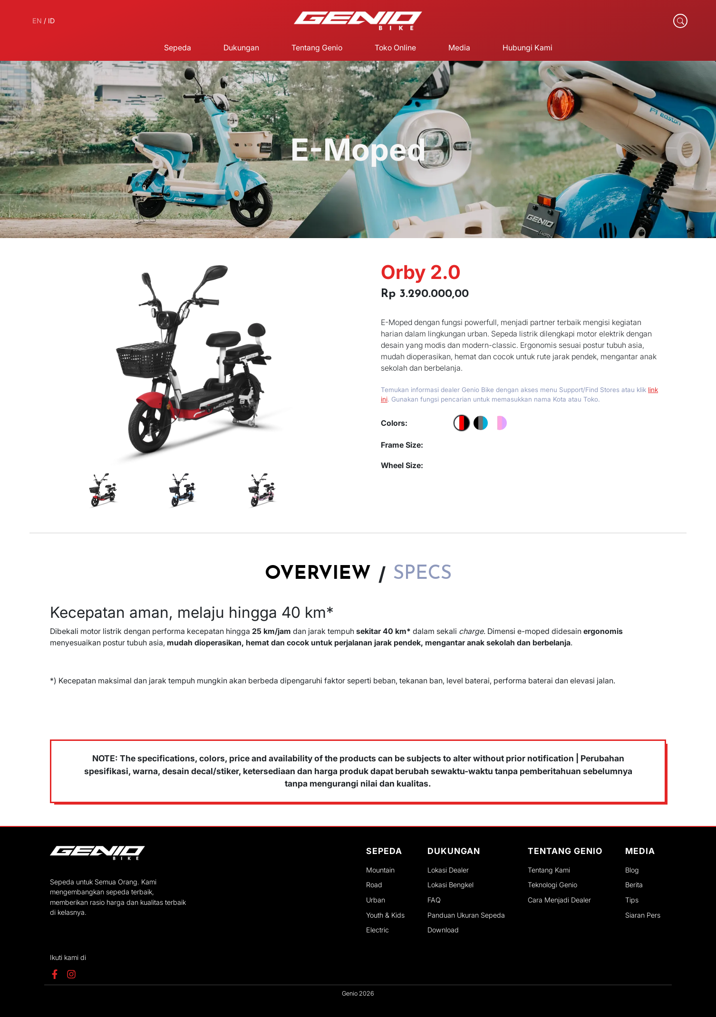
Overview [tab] (318, 574)
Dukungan (241, 47)
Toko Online (395, 47)
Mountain (380, 870)
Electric (377, 930)
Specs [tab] (422, 574)
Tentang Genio (316, 47)
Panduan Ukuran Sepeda (466, 915)
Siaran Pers (642, 915)
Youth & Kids (385, 915)
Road (374, 885)
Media (459, 47)
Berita (634, 885)
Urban (375, 900)
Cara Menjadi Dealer (559, 900)
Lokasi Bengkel (450, 885)
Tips (632, 900)
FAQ (434, 900)
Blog (632, 870)
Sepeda (177, 47)
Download (443, 930)
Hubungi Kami (527, 47)
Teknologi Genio (552, 885)
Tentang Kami (549, 870)
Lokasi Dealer (448, 870)
